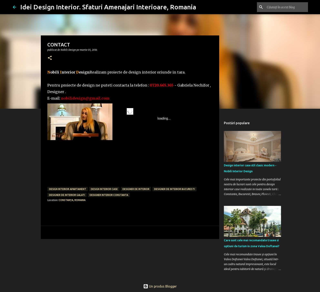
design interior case (104, 189)
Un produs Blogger (160, 286)
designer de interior (135, 189)
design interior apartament (67, 189)
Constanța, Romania (72, 200)
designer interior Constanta (109, 195)
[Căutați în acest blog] (286, 7)
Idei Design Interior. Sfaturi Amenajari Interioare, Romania (108, 7)
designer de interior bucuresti (174, 189)
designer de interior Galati (67, 195)
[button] (49, 58)
